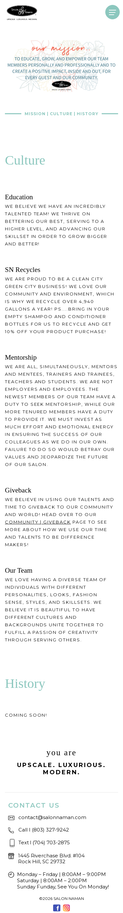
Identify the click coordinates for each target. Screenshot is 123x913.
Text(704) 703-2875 (44, 842)
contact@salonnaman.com (52, 817)
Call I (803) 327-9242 (43, 830)
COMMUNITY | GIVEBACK (38, 522)
